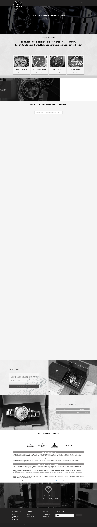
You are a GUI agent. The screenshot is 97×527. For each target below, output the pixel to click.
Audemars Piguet (54, 480)
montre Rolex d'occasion (35, 480)
